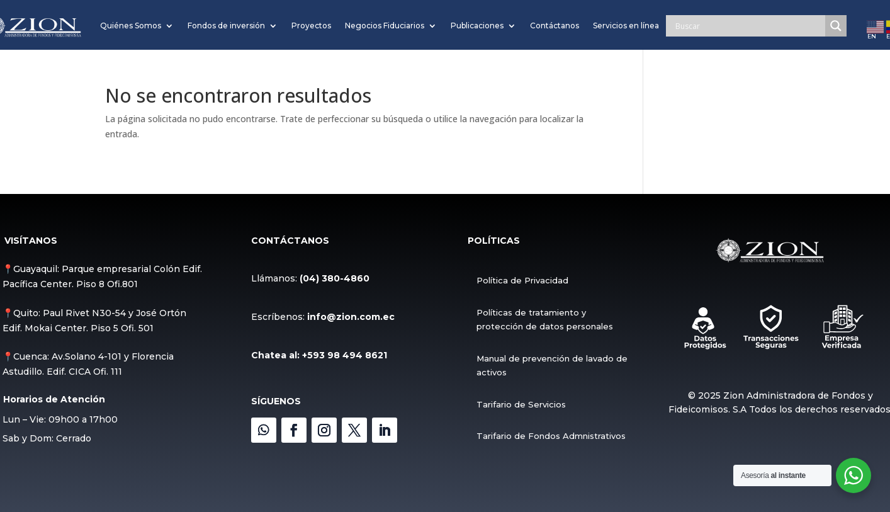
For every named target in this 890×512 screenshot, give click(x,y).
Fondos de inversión (226, 25)
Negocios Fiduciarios (384, 25)
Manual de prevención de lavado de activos (551, 365)
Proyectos (311, 25)
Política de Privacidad (522, 280)
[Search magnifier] (836, 26)
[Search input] (748, 26)
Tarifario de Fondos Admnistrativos (550, 436)
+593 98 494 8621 (344, 355)
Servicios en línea (626, 25)
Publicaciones (477, 25)
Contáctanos (554, 25)
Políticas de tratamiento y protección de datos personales (544, 319)
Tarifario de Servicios (520, 404)
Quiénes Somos (130, 25)
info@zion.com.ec (351, 316)
